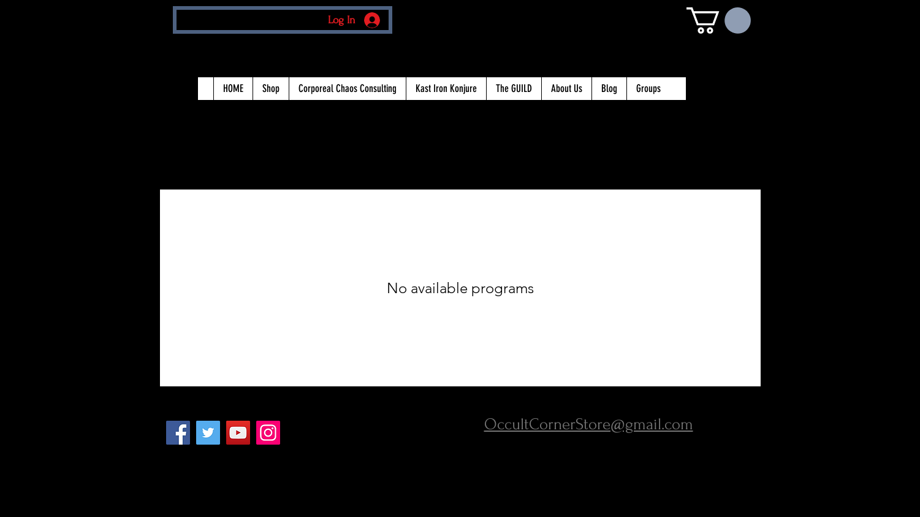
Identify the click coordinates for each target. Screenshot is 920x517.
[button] (718, 20)
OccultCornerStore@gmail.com (588, 424)
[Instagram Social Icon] (268, 433)
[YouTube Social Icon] (238, 433)
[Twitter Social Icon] (208, 433)
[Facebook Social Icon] (178, 433)
